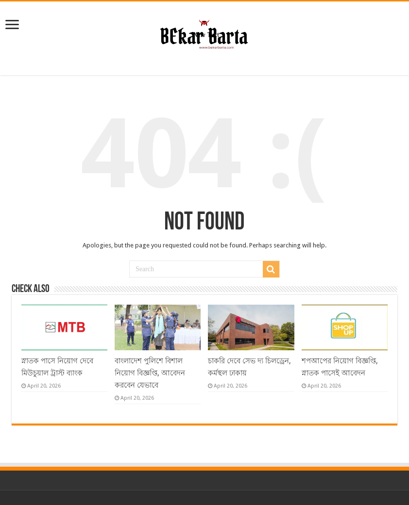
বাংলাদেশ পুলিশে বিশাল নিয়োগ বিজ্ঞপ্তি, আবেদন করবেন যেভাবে (150, 373)
